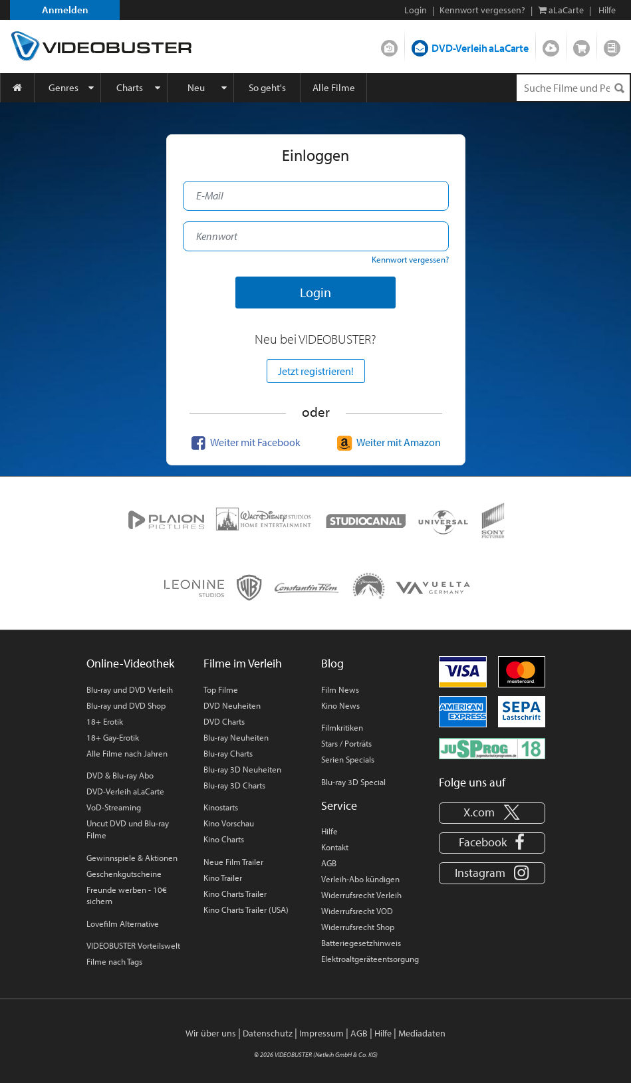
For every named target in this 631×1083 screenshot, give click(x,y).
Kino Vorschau (228, 823)
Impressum (321, 1033)
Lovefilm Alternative (122, 923)
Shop (581, 45)
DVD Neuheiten (232, 705)
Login (415, 10)
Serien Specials (347, 759)
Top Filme (220, 689)
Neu (196, 87)
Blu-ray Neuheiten (236, 737)
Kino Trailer (222, 877)
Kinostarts (220, 807)
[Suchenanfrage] (573, 87)
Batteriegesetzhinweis (361, 942)
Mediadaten (421, 1033)
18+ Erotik (104, 721)
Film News (340, 689)
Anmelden (65, 9)
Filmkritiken (342, 727)
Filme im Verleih (242, 663)
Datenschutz (268, 1033)
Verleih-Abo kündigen (360, 879)
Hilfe (329, 831)
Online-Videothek (130, 663)
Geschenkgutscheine (124, 873)
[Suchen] (619, 88)
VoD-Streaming (113, 807)
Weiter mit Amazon (387, 442)
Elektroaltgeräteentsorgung (370, 958)
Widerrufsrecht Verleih (361, 895)
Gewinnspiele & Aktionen (132, 857)
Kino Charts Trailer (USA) (246, 909)
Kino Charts (223, 839)
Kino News (340, 705)
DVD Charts (224, 721)
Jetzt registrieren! (316, 371)
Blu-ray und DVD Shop (126, 705)
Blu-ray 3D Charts (234, 785)
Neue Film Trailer (233, 861)
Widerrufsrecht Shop (357, 926)
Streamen (551, 45)
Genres (63, 87)
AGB (328, 863)
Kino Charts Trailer (235, 893)
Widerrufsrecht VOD (357, 910)
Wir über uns (211, 1033)
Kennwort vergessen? (482, 10)
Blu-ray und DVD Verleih (129, 689)
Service (339, 805)
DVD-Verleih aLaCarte (480, 48)
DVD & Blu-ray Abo (120, 775)
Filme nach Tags (114, 961)
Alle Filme (334, 87)
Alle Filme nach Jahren (127, 753)
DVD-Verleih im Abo (389, 45)
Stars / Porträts (346, 743)
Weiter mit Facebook (244, 442)
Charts (129, 87)
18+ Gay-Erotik (112, 737)
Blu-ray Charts (228, 753)
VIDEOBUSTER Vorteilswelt (133, 945)
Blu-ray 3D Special (353, 782)
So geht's (267, 87)
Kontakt (334, 847)
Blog (612, 45)
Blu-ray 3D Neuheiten (242, 769)
